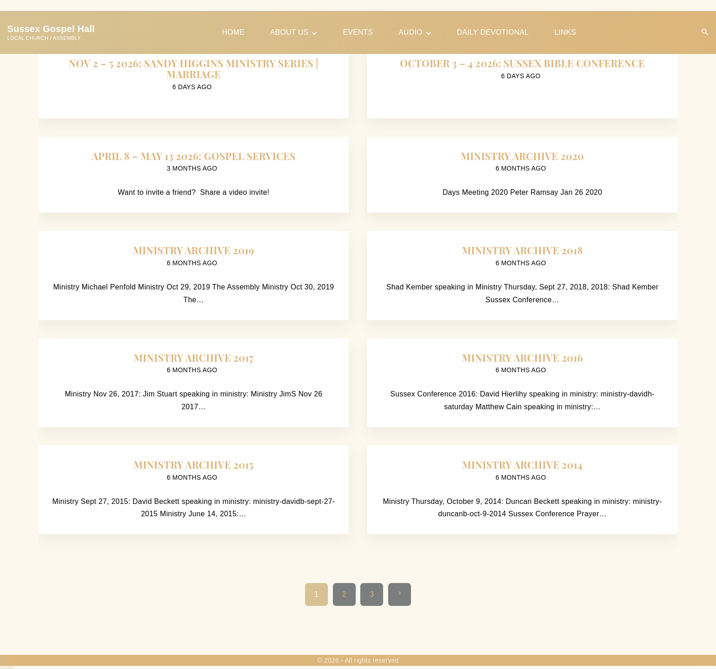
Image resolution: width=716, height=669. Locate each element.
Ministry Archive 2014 (522, 464)
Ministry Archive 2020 (522, 156)
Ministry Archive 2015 (194, 464)
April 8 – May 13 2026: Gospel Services (193, 156)
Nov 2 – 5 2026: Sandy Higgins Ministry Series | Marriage (194, 68)
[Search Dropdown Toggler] (705, 32)
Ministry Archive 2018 (522, 250)
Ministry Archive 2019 (193, 250)
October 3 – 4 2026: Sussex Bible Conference (522, 63)
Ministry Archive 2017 (194, 357)
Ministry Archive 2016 (522, 357)
